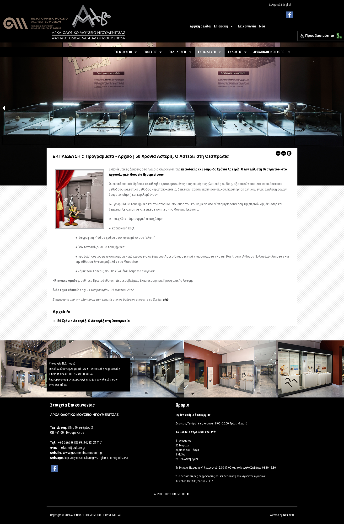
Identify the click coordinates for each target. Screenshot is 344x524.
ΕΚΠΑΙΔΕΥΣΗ (207, 52)
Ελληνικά (274, 4)
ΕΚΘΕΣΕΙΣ (150, 52)
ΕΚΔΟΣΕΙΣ (235, 52)
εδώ (165, 299)
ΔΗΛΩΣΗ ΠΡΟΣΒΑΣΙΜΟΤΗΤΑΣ (172, 494)
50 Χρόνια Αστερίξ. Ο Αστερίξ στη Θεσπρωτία (93, 321)
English (287, 4)
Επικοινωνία (247, 26)
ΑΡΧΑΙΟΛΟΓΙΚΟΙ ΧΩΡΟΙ (269, 52)
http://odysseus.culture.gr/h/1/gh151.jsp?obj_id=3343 (96, 458)
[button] (338, 34)
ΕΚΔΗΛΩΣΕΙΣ (178, 52)
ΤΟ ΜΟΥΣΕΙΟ (123, 52)
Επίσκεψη (221, 26)
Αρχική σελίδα (200, 26)
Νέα (262, 26)
